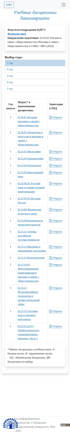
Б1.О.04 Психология (29, 165)
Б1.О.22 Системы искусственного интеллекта (28, 315)
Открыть (55, 117)
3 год (10, 75)
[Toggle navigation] (61, 4)
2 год (10, 69)
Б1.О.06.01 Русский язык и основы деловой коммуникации (31, 187)
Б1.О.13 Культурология (31, 257)
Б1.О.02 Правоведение (31, 158)
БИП (9, 4)
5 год (10, 88)
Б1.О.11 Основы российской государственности (29, 235)
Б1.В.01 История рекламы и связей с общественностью (29, 121)
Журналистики (16, 33)
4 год (10, 82)
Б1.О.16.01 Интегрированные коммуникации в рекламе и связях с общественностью (28, 272)
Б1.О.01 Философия (29, 151)
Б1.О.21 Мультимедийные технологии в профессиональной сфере (29, 296)
